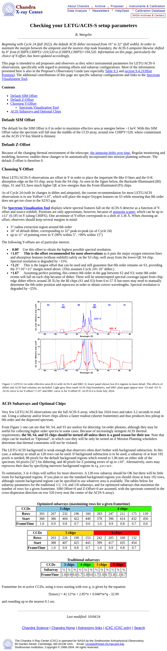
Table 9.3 (111, 71)
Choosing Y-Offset (23, 103)
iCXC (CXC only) (118, 628)
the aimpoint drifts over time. (110, 153)
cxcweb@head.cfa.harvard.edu (104, 644)
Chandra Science (35, 628)
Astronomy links (90, 628)
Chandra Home (63, 628)
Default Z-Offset (22, 99)
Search (139, 628)
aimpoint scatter (124, 212)
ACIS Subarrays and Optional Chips (35, 111)
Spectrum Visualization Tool (39, 107)
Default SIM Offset (23, 96)
